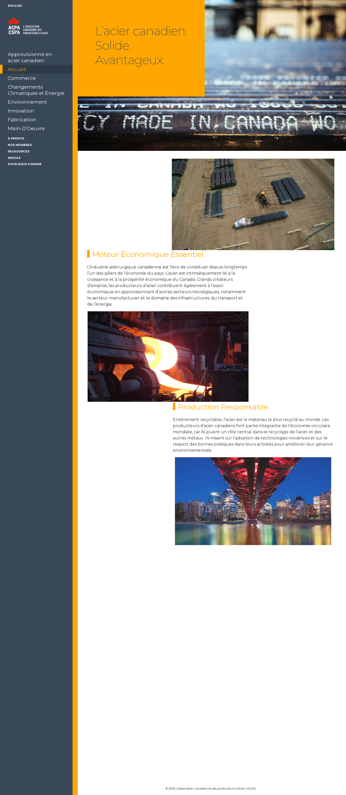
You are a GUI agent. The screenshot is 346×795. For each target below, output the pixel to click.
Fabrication (22, 119)
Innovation (21, 111)
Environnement (27, 102)
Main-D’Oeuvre (26, 128)
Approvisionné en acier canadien (30, 57)
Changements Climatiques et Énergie (36, 90)
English (15, 6)
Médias (14, 158)
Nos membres (20, 145)
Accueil (17, 69)
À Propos (16, 138)
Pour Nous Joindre (25, 164)
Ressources (19, 151)
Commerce (22, 78)
